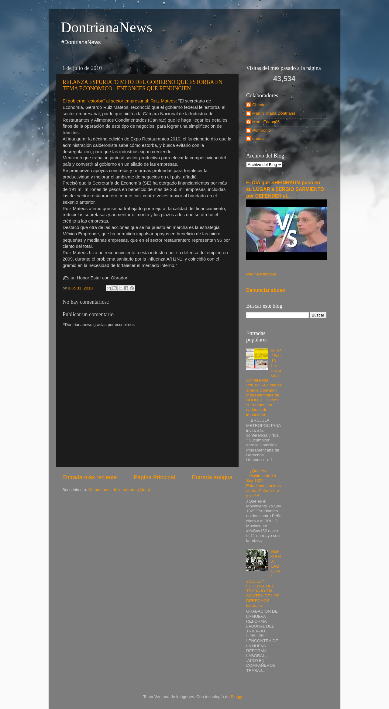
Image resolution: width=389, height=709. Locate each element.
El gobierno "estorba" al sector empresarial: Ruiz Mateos (119, 101)
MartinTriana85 (266, 121)
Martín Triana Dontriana (273, 113)
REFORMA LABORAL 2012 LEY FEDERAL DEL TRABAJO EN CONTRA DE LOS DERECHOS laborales (263, 578)
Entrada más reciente (89, 477)
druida (258, 138)
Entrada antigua (212, 477)
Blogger (238, 696)
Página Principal (154, 477)
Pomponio (261, 130)
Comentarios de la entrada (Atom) (119, 489)
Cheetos (259, 104)
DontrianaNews (106, 27)
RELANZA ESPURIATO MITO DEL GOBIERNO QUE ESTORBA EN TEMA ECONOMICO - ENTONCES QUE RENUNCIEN (142, 85)
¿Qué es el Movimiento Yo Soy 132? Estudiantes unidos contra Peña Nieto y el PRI (263, 483)
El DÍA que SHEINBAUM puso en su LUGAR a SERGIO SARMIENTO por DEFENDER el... (285, 189)
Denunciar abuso (265, 290)
